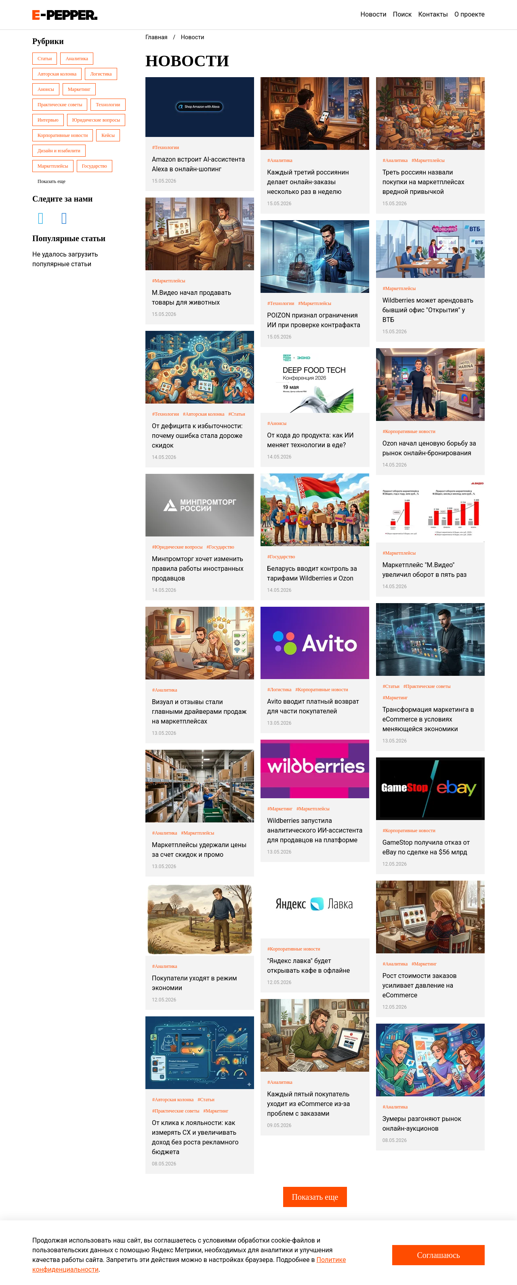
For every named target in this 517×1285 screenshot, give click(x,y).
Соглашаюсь (438, 1255)
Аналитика (76, 58)
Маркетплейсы (53, 166)
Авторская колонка (57, 74)
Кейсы (108, 135)
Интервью (48, 120)
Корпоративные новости (63, 135)
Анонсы (46, 89)
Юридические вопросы (96, 120)
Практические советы (60, 104)
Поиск (402, 14)
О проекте (469, 14)
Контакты (433, 14)
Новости (374, 14)
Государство (94, 166)
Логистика (100, 74)
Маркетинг (79, 89)
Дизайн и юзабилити (59, 151)
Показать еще (315, 1196)
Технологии (108, 104)
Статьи (45, 58)
